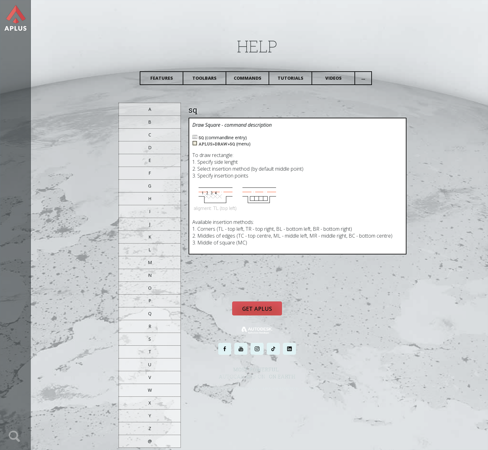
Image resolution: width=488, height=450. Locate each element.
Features (167, 80)
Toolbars (210, 80)
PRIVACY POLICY (251, 392)
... (369, 80)
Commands (253, 80)
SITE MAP (315, 392)
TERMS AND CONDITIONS (285, 392)
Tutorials (296, 80)
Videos (339, 80)
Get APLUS (262, 314)
